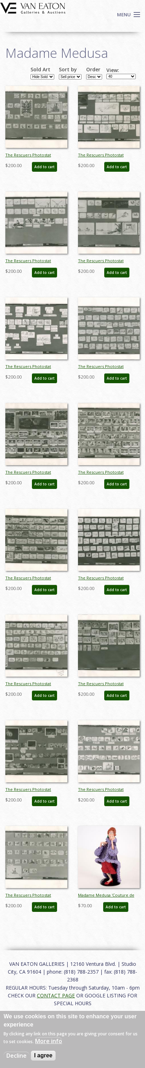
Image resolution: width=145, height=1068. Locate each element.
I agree (43, 1055)
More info (48, 1041)
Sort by (68, 69)
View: (112, 70)
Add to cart (44, 166)
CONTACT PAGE (56, 995)
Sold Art (40, 69)
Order (93, 69)
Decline (16, 1055)
